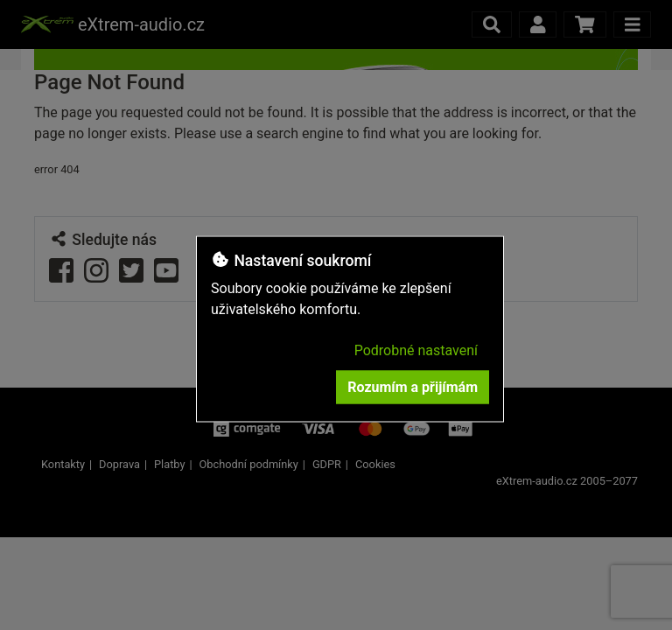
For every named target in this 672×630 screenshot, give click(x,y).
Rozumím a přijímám (412, 387)
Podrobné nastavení (416, 350)
